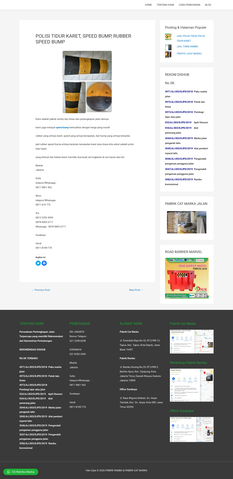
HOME (148, 4)
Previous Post (41, 290)
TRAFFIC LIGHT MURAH (190, 53)
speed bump (62, 127)
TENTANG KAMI (165, 4)
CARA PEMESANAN (189, 4)
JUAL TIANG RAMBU (188, 46)
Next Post (136, 290)
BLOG (208, 4)
